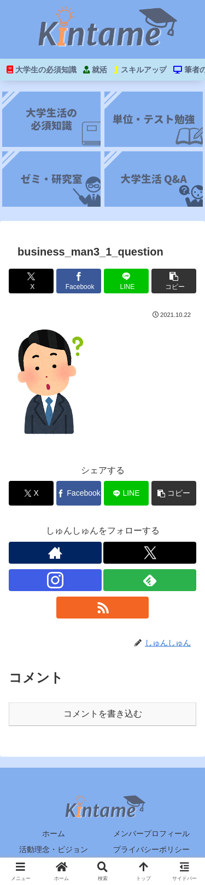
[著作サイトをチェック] (55, 553)
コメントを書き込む (102, 713)
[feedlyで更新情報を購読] (149, 580)
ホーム (53, 833)
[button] (173, 281)
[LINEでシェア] (126, 281)
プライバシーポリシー (151, 849)
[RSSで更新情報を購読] (102, 608)
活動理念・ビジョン (53, 849)
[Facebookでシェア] (78, 281)
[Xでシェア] (31, 281)
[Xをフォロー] (149, 553)
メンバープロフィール (151, 833)
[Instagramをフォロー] (55, 580)
